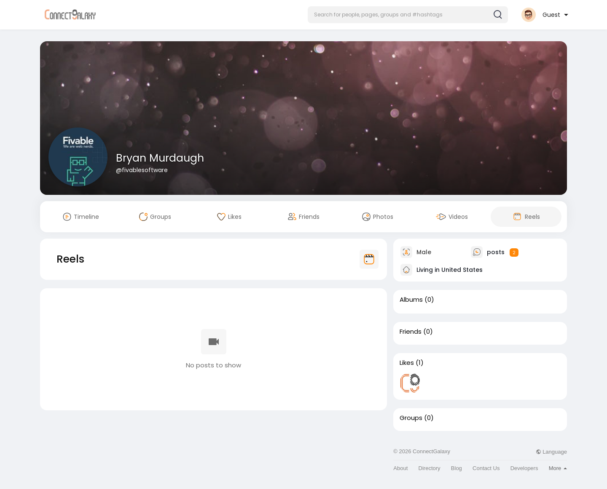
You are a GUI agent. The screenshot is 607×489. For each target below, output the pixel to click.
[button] (408, 14)
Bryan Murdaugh (160, 158)
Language (551, 451)
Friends (411, 331)
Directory (429, 468)
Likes (407, 362)
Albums (411, 299)
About (400, 468)
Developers (524, 468)
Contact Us (486, 468)
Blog (456, 468)
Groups (411, 418)
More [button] (558, 468)
